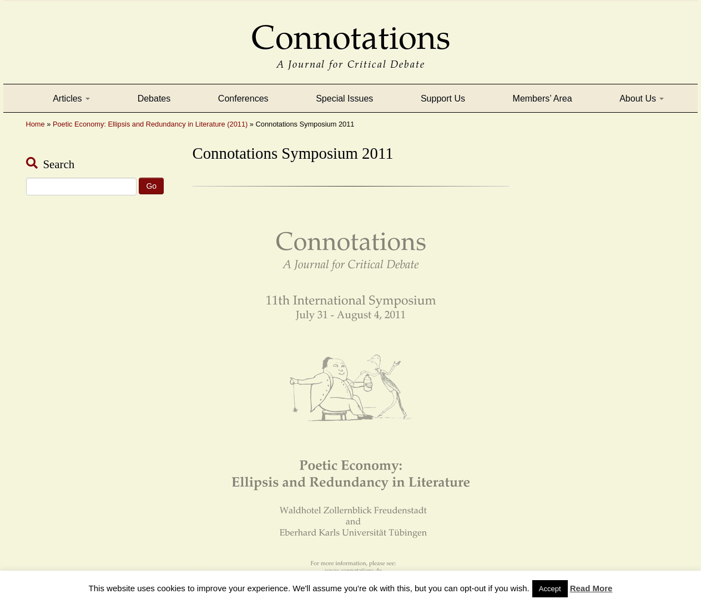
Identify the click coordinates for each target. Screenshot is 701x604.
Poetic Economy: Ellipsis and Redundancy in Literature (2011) (150, 124)
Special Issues (344, 98)
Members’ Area (542, 98)
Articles (71, 98)
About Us (641, 98)
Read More (591, 588)
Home (35, 124)
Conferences (243, 98)
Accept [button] (550, 589)
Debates (154, 98)
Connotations (350, 29)
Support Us (443, 98)
